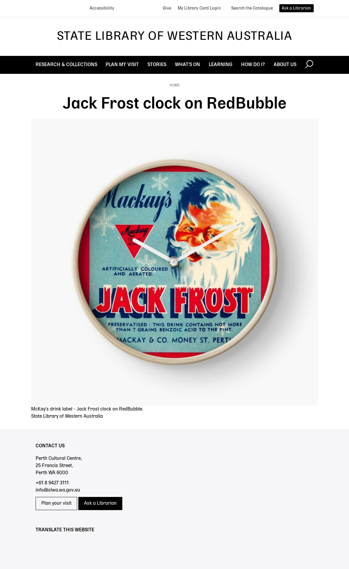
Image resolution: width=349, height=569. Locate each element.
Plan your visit (56, 503)
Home (175, 85)
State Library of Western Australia (174, 36)
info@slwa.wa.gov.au (58, 490)
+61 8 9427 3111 (52, 483)
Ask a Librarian (100, 503)
